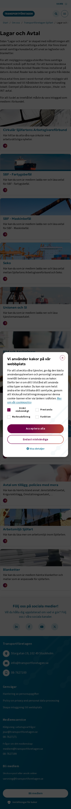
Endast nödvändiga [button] (35, 439)
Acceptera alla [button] (35, 428)
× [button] (61, 357)
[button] (35, 448)
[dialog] (35, 404)
